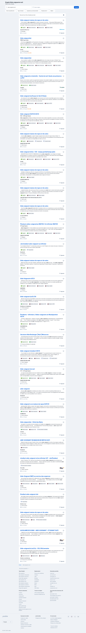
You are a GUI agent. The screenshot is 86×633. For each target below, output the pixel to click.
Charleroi (36, 574)
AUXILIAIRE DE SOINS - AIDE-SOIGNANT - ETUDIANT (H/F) (39, 530)
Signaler (61, 33)
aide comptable (53, 581)
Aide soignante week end (23, 576)
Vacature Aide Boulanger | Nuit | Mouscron (34, 334)
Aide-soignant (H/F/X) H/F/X (29, 114)
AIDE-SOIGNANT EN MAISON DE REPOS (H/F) (35, 440)
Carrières (22, 627)
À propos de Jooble (24, 618)
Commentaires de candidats (26, 626)
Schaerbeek (36, 579)
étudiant (20, 592)
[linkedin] (78, 616)
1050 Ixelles (36, 588)
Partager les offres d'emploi (41, 618)
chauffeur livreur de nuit (54, 578)
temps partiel (21, 595)
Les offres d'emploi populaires (55, 618)
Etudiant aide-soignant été (29, 494)
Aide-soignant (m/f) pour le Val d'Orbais (33, 96)
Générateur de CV (53, 627)
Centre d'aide (23, 619)
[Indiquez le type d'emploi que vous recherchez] (18, 7)
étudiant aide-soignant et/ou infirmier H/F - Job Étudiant (39, 458)
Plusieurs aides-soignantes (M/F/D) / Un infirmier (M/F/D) (39, 224)
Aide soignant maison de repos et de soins (34, 20)
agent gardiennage (22, 605)
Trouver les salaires (54, 626)
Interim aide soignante (23, 578)
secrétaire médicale (22, 597)
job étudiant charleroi (54, 597)
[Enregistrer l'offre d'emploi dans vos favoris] (63, 20)
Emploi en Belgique (53, 619)
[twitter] (75, 616)
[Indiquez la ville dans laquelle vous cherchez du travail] (45, 7)
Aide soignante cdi (22, 579)
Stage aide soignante (23, 588)
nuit (51, 584)
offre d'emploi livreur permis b (55, 595)
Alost (35, 586)
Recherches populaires (24, 568)
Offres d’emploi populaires (39, 592)
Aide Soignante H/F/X (27, 278)
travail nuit (52, 573)
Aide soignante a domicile (24, 584)
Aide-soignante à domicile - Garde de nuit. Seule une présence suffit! (41, 77)
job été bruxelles (53, 600)
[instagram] (71, 616)
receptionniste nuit (53, 588)
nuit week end (52, 574)
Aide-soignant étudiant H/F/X (30, 351)
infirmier (20, 599)
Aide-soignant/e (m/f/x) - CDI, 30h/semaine (34, 548)
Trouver (76, 7)
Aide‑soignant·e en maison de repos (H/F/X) (34, 404)
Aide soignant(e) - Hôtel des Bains (31, 422)
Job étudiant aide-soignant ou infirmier (33, 244)
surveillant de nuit (53, 583)
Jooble (9, 630)
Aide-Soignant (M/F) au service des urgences (35, 476)
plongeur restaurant (22, 600)
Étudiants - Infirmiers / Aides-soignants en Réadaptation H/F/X (39, 315)
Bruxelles (36, 578)
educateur (21, 594)
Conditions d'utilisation (54, 621)
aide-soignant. (25, 389)
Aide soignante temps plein (24, 574)
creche (20, 604)
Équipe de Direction (24, 623)
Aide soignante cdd (22, 581)
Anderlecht (36, 581)
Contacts (22, 621)
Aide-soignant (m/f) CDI (28, 296)
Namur (35, 583)
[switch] (64, 15)
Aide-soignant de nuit (27, 369)
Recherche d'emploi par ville (39, 594)
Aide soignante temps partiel (24, 586)
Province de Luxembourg (39, 573)
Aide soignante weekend (23, 583)
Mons (35, 584)
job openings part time (54, 598)
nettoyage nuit (53, 576)
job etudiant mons (53, 593)
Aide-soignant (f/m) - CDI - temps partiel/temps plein (37, 152)
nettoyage (21, 602)
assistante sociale (22, 607)
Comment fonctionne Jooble (26, 624)
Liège (35, 576)
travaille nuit (52, 586)
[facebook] (68, 616)
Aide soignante (22, 573)
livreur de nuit (52, 579)
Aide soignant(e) (25, 38)
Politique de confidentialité (55, 623)
